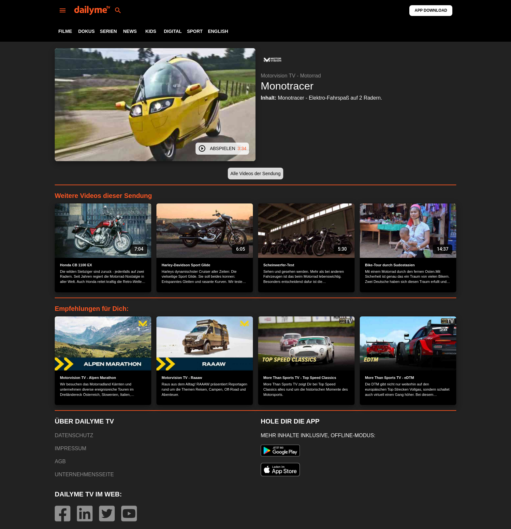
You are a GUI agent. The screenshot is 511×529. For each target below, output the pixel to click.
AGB (60, 461)
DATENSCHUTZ (74, 435)
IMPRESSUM (70, 448)
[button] (272, 60)
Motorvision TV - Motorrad (291, 75)
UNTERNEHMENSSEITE (84, 474)
